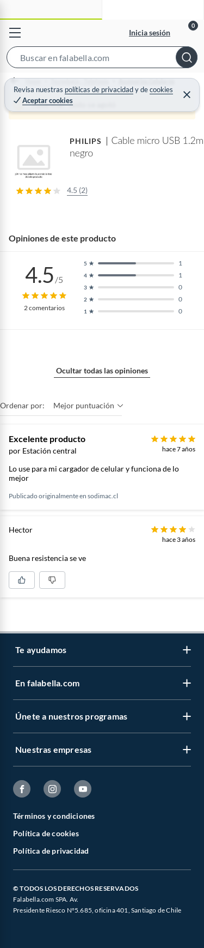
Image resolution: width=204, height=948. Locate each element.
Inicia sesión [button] (149, 32)
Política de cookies (46, 833)
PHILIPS (86, 141)
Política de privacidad (51, 850)
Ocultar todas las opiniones (102, 370)
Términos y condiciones (54, 815)
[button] (102, 59)
